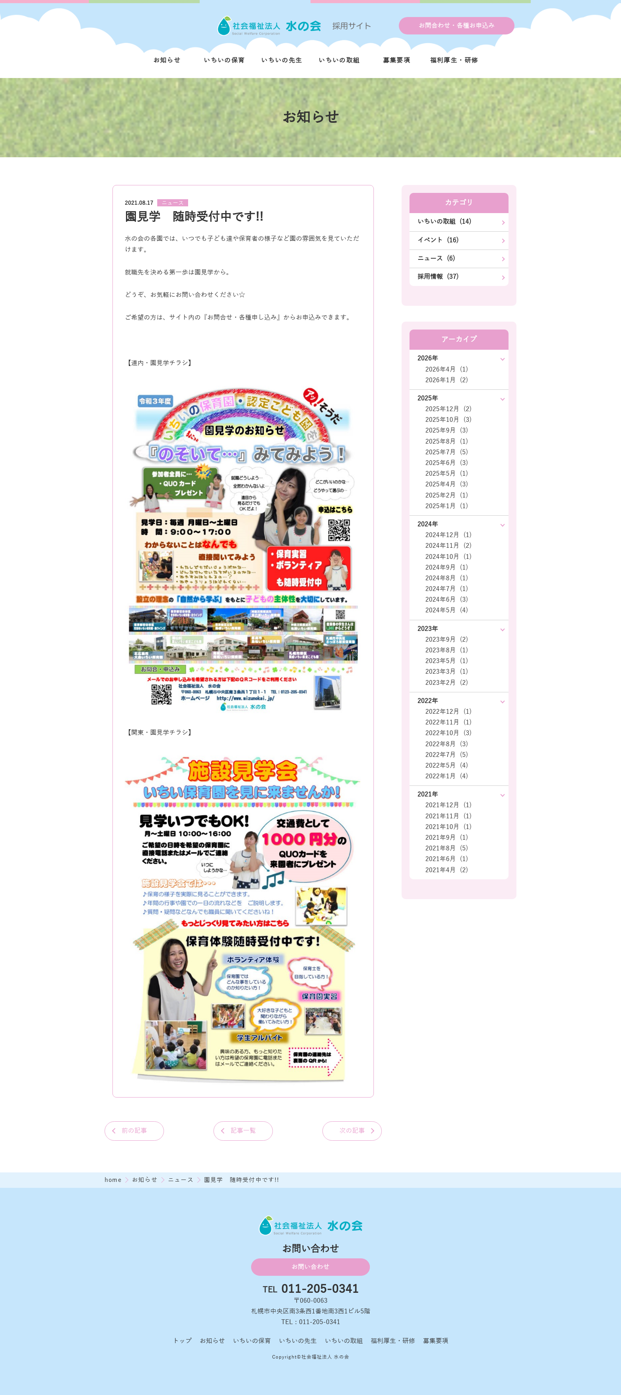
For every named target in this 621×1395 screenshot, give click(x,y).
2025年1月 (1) (446, 506)
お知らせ (167, 60)
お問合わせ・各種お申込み (457, 25)
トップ (182, 1341)
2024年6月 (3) (446, 599)
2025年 (427, 398)
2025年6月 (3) (446, 463)
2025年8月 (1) (446, 441)
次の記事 (352, 1130)
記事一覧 (243, 1130)
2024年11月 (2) (448, 545)
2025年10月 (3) (448, 419)
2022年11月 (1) (448, 722)
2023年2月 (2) (446, 682)
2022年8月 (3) (446, 744)
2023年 (427, 629)
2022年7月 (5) (446, 754)
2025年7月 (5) (446, 452)
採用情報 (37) (438, 276)
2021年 (427, 794)
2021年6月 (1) (446, 859)
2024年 (427, 524)
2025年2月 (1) (446, 495)
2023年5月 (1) (446, 661)
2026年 (427, 358)
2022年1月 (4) (446, 776)
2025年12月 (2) (448, 409)
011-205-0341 (320, 1290)
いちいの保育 (224, 60)
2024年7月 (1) (446, 589)
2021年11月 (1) (448, 816)
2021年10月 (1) (448, 827)
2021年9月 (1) (446, 837)
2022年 (427, 701)
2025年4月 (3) (446, 484)
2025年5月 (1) (446, 473)
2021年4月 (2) (446, 870)
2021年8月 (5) (446, 848)
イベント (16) (438, 240)
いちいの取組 (339, 60)
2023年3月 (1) (446, 671)
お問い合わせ (310, 1267)
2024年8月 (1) (446, 578)
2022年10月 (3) (448, 733)
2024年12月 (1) (448, 535)
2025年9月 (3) (446, 430)
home (114, 1180)
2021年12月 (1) (448, 805)
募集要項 (397, 60)
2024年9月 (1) (446, 567)
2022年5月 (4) (446, 765)
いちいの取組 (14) (444, 221)
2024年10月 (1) (448, 556)
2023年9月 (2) (446, 639)
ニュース (173, 203)
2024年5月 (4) (446, 610)
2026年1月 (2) (446, 380)
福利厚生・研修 (454, 60)
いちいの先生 (281, 60)
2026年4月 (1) (446, 369)
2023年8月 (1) (446, 650)
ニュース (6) (436, 258)
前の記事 (134, 1130)
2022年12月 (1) (448, 711)
